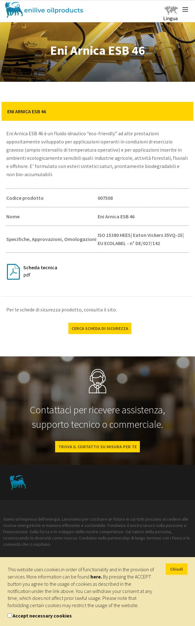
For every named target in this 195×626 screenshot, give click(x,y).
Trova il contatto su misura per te (97, 447)
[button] (184, 111)
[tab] (97, 111)
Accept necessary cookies (42, 615)
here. (96, 576)
